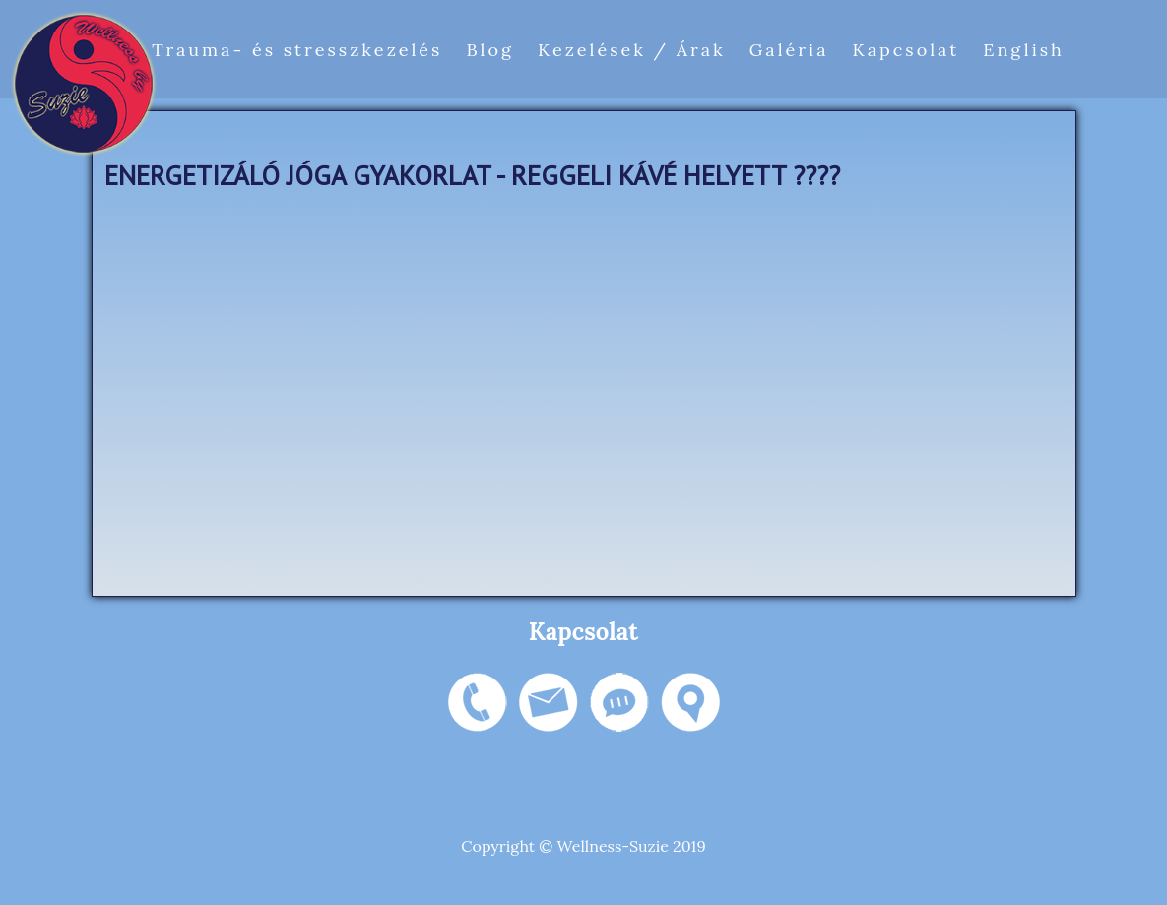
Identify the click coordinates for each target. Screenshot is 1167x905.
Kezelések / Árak (632, 49)
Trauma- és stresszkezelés (297, 49)
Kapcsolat (905, 49)
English (1024, 49)
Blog (489, 49)
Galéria (789, 49)
